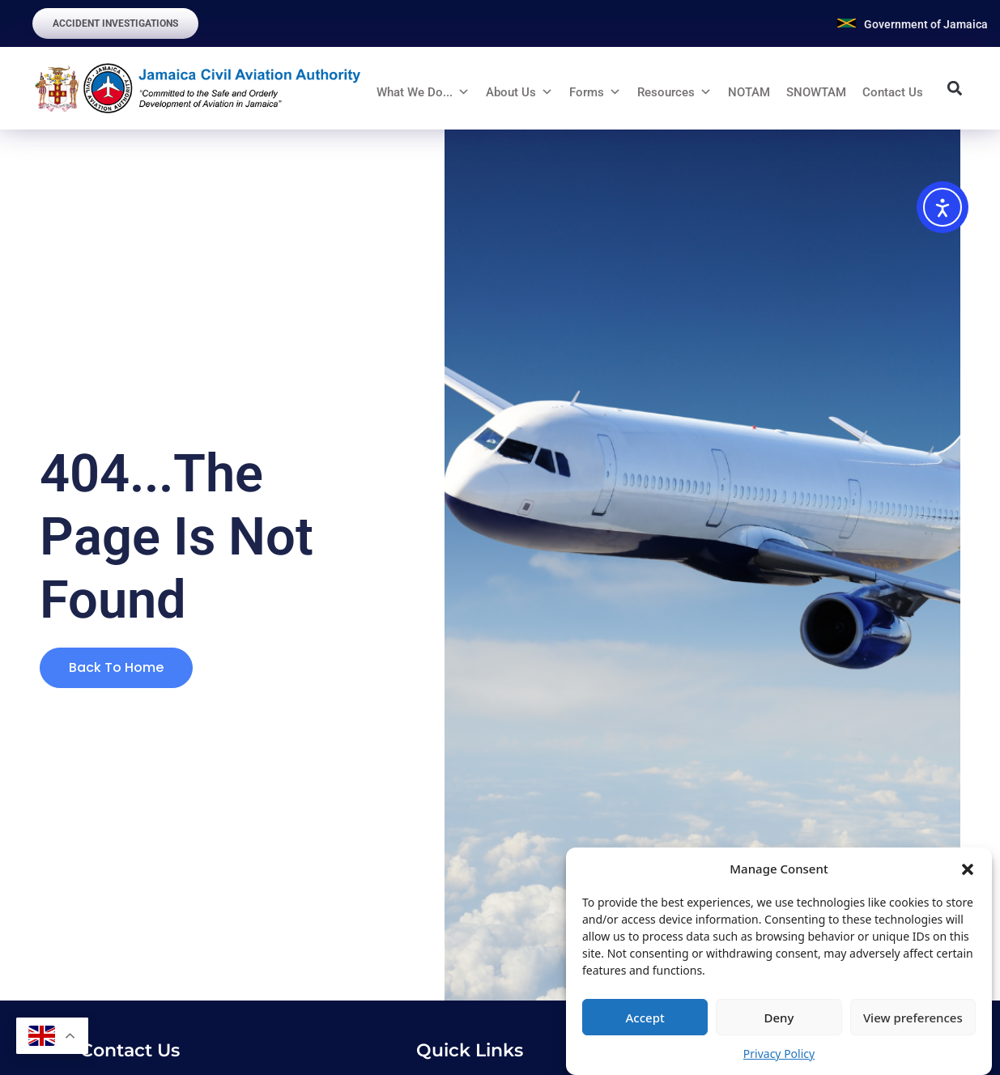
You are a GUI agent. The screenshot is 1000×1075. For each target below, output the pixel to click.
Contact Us (892, 92)
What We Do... (415, 92)
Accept (645, 1017)
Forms (586, 92)
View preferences (913, 1017)
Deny (779, 1017)
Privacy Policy (779, 1053)
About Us (511, 92)
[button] (968, 868)
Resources (666, 92)
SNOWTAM (816, 92)
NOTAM (749, 92)
